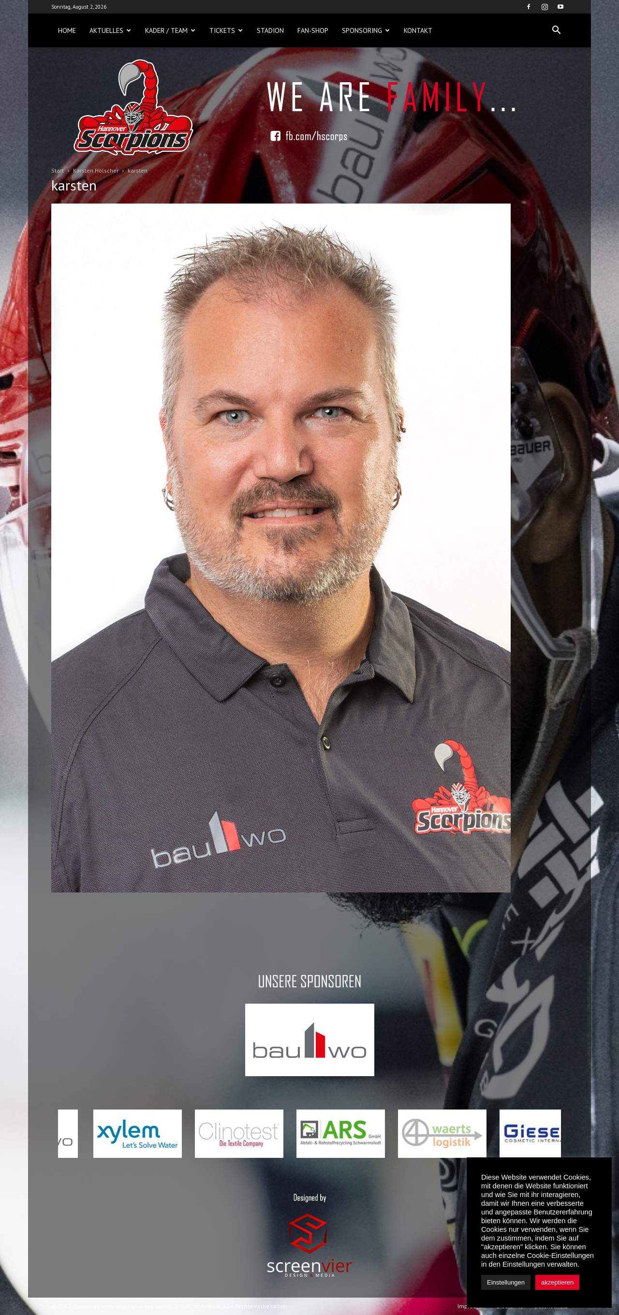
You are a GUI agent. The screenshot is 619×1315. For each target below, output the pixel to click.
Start (57, 170)
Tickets (226, 30)
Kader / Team (170, 30)
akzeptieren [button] (557, 1282)
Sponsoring (366, 30)
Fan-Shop (312, 30)
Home (67, 30)
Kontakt (418, 30)
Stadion (270, 30)
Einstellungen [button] (506, 1282)
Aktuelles (110, 30)
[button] (556, 30)
